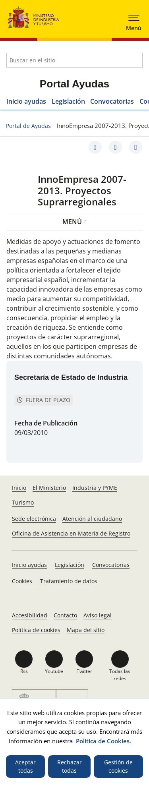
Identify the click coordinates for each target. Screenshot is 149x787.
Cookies (22, 581)
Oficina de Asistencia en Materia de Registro (71, 533)
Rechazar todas (69, 766)
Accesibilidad (29, 615)
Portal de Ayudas (28, 126)
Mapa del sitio (85, 630)
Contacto (65, 615)
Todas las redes (119, 675)
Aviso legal (97, 615)
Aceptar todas (25, 766)
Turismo (23, 502)
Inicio (19, 487)
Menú (72, 221)
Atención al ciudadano (92, 518)
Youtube (54, 671)
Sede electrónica (34, 518)
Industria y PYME (94, 487)
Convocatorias (112, 101)
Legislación (68, 101)
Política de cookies (36, 630)
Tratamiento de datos (68, 581)
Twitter (84, 671)
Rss (24, 671)
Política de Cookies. (103, 741)
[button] (133, 20)
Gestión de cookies (118, 766)
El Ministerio (49, 487)
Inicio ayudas (26, 101)
